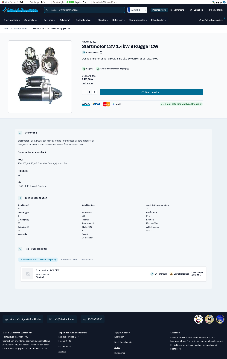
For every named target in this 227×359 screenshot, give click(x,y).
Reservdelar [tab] (87, 259)
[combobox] (84, 10)
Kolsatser (118, 20)
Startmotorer (12, 20)
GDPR (117, 347)
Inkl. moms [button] (87, 83)
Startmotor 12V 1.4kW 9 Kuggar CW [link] (51, 28)
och (76, 333)
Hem (6, 28)
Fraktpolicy (175, 349)
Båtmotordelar (85, 20)
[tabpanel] (113, 273)
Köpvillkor (119, 337)
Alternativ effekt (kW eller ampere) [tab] (38, 259)
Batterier (50, 20)
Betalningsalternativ (123, 342)
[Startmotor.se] (20, 10)
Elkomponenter (138, 20)
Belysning (65, 20)
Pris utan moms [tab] (177, 10)
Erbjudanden (159, 20)
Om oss (62, 351)
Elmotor (103, 20)
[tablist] (168, 10)
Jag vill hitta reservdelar (211, 19)
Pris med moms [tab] (159, 10)
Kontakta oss (64, 346)
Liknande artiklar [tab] (68, 259)
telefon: (83, 333)
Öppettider (64, 333)
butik (72, 333)
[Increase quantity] (94, 92)
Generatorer (32, 20)
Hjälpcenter (119, 353)
